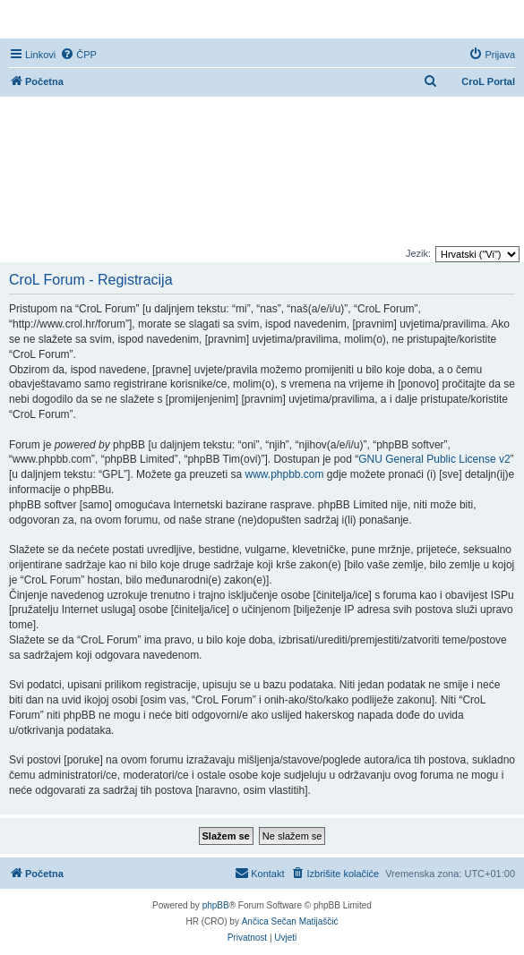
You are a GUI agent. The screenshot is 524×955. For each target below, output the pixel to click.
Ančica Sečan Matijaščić (290, 921)
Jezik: (418, 253)
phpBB (215, 905)
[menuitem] (78, 54)
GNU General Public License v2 (434, 459)
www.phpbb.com (284, 474)
